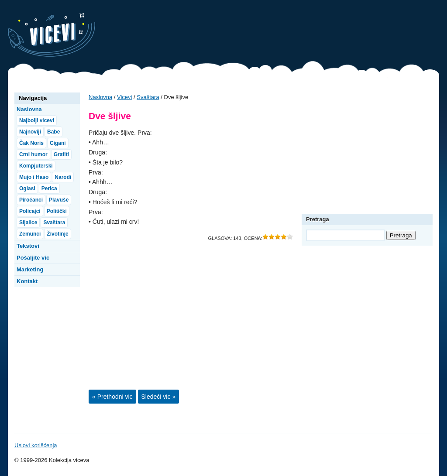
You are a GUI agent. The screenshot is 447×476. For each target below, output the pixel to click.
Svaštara (148, 97)
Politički (57, 211)
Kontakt (27, 281)
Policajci (30, 211)
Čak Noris (31, 143)
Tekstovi (28, 246)
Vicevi (51, 35)
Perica (49, 188)
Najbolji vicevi (36, 120)
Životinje (57, 234)
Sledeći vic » (158, 396)
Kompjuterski (36, 166)
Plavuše (59, 200)
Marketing (30, 269)
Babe (53, 132)
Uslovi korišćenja (35, 445)
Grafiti (61, 154)
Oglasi (27, 188)
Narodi (63, 177)
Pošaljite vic (33, 257)
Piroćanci (31, 200)
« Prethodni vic (112, 396)
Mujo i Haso (33, 177)
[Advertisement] (280, 32)
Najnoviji (30, 132)
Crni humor (33, 154)
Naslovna (100, 97)
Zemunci (30, 234)
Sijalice (28, 222)
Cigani (58, 143)
